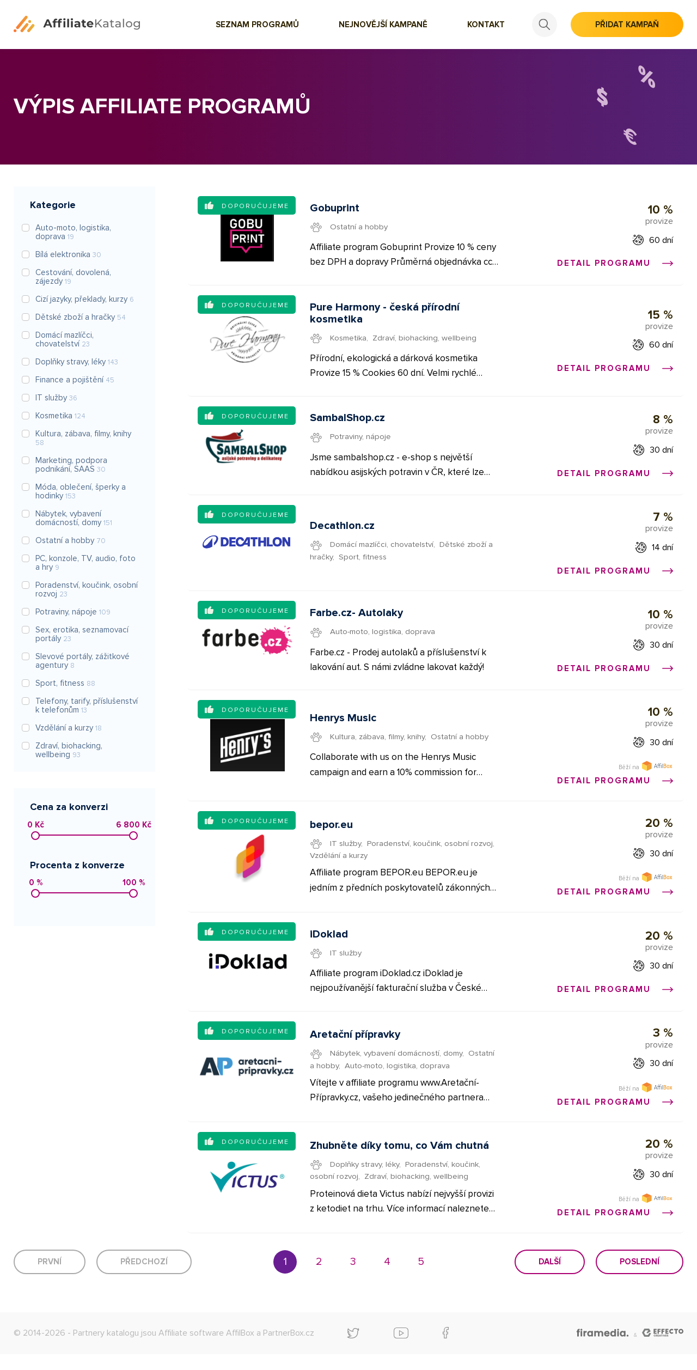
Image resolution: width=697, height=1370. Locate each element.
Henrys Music (343, 721)
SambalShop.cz (348, 421)
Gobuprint (335, 208)
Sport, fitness (363, 562)
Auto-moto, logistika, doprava (384, 638)
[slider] (35, 835)
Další (550, 1277)
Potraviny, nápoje (361, 440)
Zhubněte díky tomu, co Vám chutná (400, 1160)
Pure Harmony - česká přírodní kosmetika (385, 315)
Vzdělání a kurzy (339, 865)
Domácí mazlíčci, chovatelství (383, 550)
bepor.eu (331, 834)
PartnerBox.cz (288, 1348)
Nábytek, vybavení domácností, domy (397, 1066)
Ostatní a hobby (360, 227)
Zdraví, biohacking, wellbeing (426, 340)
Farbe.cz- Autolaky (356, 619)
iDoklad (329, 945)
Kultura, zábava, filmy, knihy (378, 740)
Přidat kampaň (627, 24)
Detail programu (614, 264)
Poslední (639, 1277)
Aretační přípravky (355, 1047)
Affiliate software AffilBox (206, 1348)
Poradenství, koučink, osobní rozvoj (431, 853)
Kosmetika (349, 340)
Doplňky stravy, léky (365, 1179)
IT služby (346, 853)
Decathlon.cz (342, 531)
